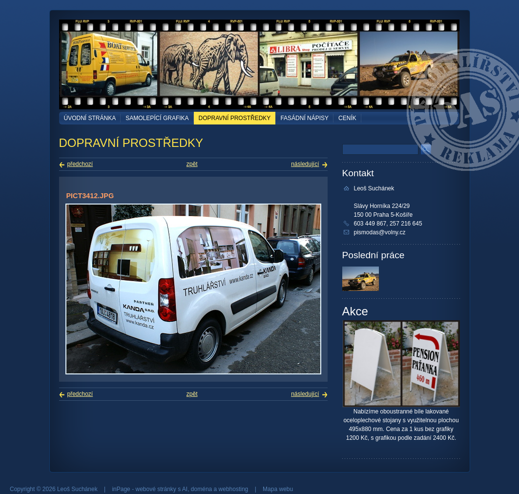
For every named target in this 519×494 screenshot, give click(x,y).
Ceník (347, 118)
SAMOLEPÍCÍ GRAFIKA (156, 118)
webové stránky (155, 489)
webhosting (234, 489)
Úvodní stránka (90, 118)
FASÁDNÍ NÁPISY (304, 118)
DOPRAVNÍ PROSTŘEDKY (235, 118)
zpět (192, 164)
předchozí (80, 164)
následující (305, 164)
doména (201, 489)
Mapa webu (278, 489)
